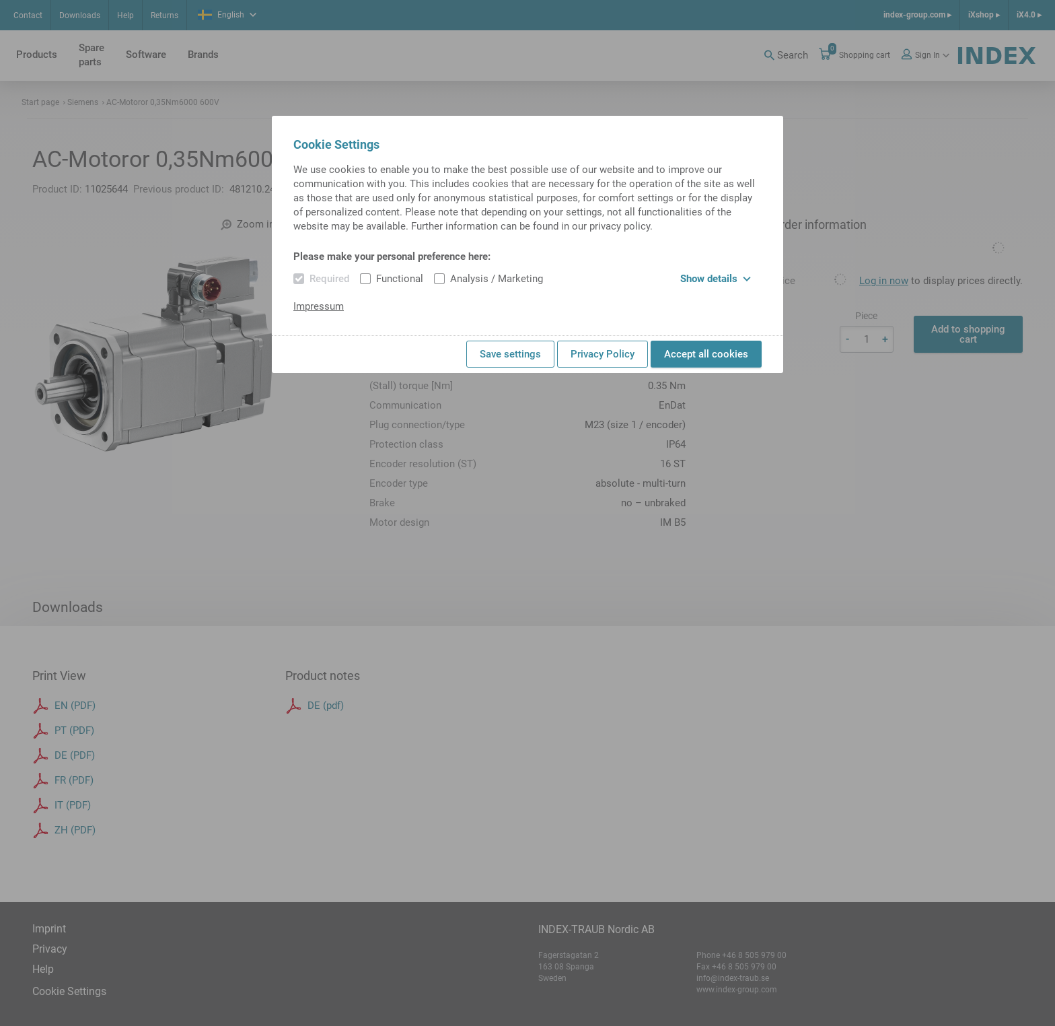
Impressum (318, 306)
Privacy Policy (602, 354)
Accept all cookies (706, 354)
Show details (715, 279)
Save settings (510, 354)
